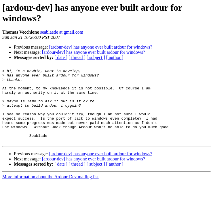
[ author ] (114, 57)
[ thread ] (77, 57)
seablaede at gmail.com (61, 32)
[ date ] (60, 57)
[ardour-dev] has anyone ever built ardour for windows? (100, 47)
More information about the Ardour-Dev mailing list (50, 191)
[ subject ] (96, 57)
